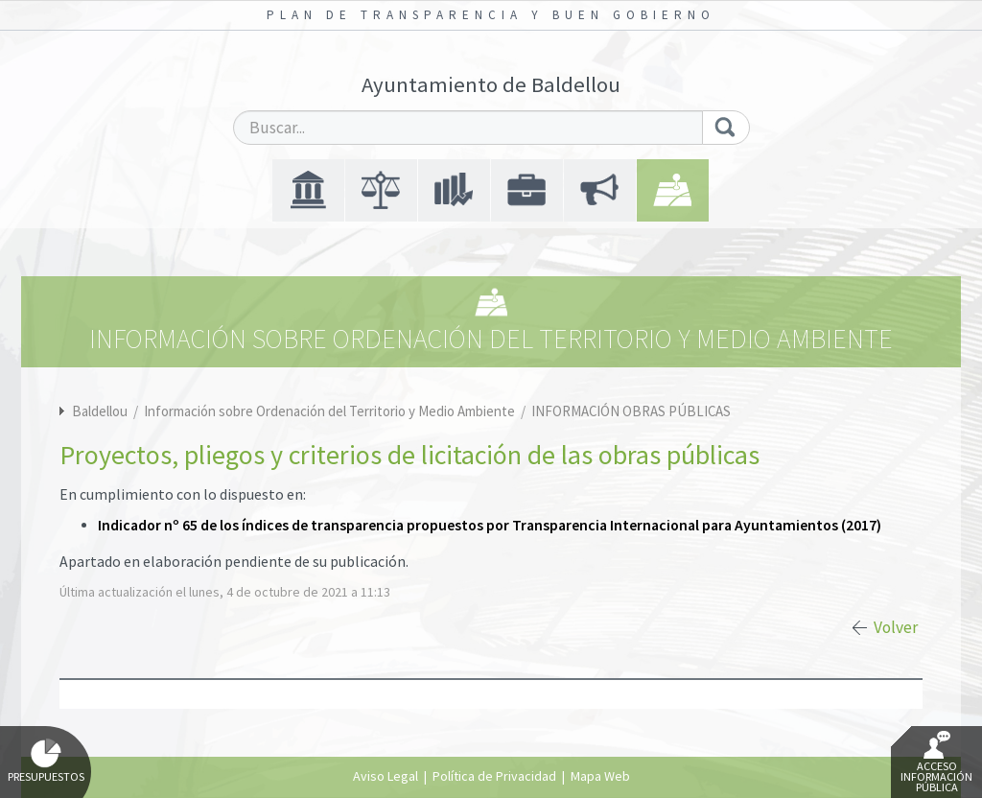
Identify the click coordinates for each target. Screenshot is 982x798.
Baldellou (100, 411)
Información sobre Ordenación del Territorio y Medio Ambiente (331, 411)
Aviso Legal (385, 776)
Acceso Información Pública (936, 762)
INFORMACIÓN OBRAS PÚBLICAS (631, 411)
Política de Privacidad (494, 776)
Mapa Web (600, 776)
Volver (896, 627)
